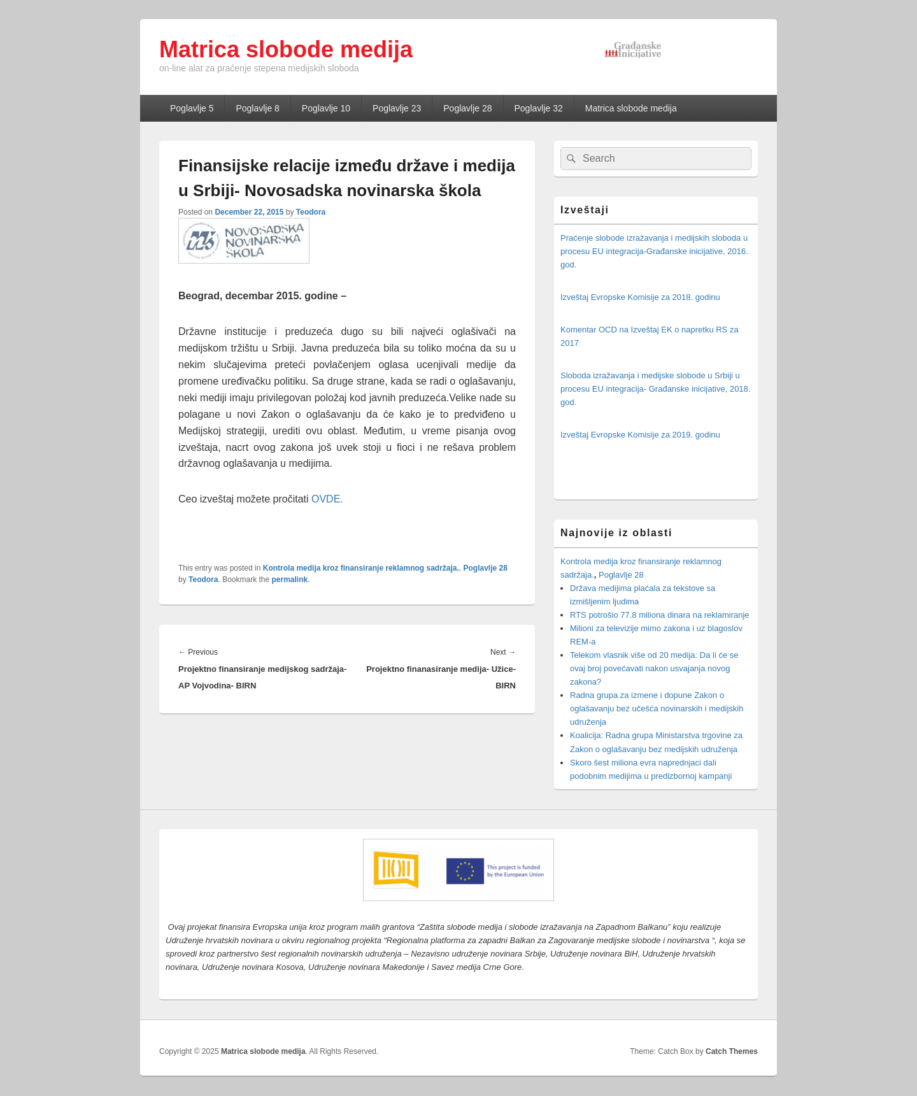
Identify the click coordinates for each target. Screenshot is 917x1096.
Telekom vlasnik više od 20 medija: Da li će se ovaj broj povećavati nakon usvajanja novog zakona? (654, 668)
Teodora (310, 212)
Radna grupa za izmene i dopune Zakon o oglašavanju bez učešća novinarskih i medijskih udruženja (656, 708)
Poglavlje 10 (326, 108)
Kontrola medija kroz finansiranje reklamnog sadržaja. (361, 568)
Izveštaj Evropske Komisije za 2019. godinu (640, 434)
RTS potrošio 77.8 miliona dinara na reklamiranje (660, 615)
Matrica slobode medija (286, 49)
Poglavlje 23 (397, 108)
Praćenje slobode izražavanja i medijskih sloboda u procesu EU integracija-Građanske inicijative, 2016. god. (654, 251)
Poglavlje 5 (192, 108)
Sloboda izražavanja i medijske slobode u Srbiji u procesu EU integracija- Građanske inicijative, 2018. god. (655, 389)
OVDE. (327, 499)
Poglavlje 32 (539, 108)
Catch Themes (732, 1051)
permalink (290, 579)
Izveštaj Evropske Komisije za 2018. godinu (640, 297)
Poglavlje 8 (258, 108)
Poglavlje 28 (467, 108)
